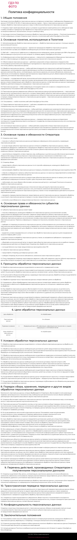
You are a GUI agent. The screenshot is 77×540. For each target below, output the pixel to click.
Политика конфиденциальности (38, 537)
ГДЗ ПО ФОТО (13, 4)
